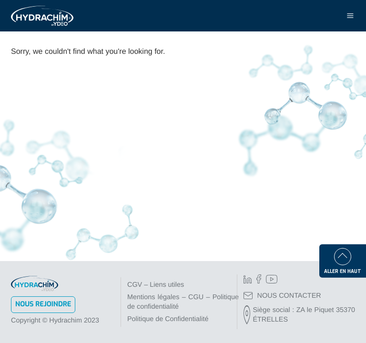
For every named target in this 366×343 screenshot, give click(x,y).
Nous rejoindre (43, 304)
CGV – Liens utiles (155, 285)
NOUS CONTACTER (282, 296)
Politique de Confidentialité (167, 319)
